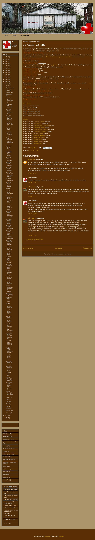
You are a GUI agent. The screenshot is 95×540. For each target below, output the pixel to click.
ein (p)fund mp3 (33, 150)
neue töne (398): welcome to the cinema (9, 319)
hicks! (4, 451)
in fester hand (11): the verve (9, 379)
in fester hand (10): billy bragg (9, 393)
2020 (6, 59)
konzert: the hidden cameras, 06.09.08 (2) (9, 335)
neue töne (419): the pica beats (9, 123)
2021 (6, 57)
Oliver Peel (31, 159)
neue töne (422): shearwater (9, 100)
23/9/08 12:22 (32, 196)
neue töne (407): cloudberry (9, 227)
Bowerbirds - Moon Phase (11, 489)
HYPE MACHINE (10, 487)
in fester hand (6, 469)
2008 (6, 86)
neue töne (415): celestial (9, 159)
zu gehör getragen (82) (9, 272)
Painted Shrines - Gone (10, 505)
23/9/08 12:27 (32, 214)
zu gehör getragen (7, 448)
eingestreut (6, 436)
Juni (7, 401)
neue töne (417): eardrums (9, 133)
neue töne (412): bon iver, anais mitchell (9, 174)
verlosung (5, 466)
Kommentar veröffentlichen (34, 239)
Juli (7, 399)
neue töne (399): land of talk (8, 312)
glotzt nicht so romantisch (9, 442)
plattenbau (5, 477)
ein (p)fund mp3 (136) (9, 294)
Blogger (61, 536)
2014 (6, 72)
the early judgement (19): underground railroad (9, 199)
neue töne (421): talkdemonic (9, 111)
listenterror (6, 456)
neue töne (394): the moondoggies (9, 368)
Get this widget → (8, 523)
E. (28, 177)
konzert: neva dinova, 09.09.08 (9, 305)
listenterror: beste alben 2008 (9, 299)
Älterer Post (87, 248)
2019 (6, 61)
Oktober (8, 92)
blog (6, 35)
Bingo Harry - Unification (10, 507)
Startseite (58, 248)
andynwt (47, 536)
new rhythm (6, 480)
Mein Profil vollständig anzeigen (14, 45)
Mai (7, 404)
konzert (5, 446)
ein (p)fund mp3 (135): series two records (9, 349)
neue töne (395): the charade (9, 363)
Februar (8, 410)
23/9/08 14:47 (32, 235)
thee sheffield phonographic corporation (59, 57)
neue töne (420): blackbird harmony (9, 117)
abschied (5, 471)
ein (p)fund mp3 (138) (9, 237)
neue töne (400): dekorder (9, 282)
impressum (25, 35)
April (7, 406)
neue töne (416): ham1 (8, 147)
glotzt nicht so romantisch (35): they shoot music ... (9, 140)
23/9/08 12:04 (32, 173)
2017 (6, 66)
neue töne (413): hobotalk (9, 169)
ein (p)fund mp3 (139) (9, 179)
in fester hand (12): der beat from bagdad (9, 288)
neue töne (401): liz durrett (9, 277)
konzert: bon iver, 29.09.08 (9, 106)
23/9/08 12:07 (32, 182)
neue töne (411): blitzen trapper (8, 184)
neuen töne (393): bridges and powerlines (9, 386)
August (8, 397)
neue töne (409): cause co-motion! (9, 207)
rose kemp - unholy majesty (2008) (9, 221)
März (7, 408)
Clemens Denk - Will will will (11, 499)
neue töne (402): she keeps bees (9, 266)
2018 (6, 63)
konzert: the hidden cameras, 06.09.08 (9, 343)
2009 (6, 83)
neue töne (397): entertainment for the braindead (9, 327)
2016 (6, 68)
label (14, 35)
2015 (6, 70)
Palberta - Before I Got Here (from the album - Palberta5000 (11, 512)
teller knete (31, 187)
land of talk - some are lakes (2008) (9, 153)
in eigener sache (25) (8, 374)
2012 (6, 77)
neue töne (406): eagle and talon (9, 232)
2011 (6, 79)
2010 (6, 81)
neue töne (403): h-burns (9, 253)
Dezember (9, 88)
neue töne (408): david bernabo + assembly (9, 214)
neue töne (5, 433)
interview (5, 474)
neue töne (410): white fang (9, 192)
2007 (6, 415)
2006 (6, 418)
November (9, 90)
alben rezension (7, 454)
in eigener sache (7, 459)
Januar (8, 413)
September (9, 94)
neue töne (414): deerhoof (9, 164)
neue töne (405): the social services (9, 242)
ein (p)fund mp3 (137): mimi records (8, 259)
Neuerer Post (28, 248)
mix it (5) (8, 188)
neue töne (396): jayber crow (8, 357)
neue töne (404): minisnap (9, 248)
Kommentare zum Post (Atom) (61, 254)
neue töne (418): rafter (8, 128)
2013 (6, 74)
